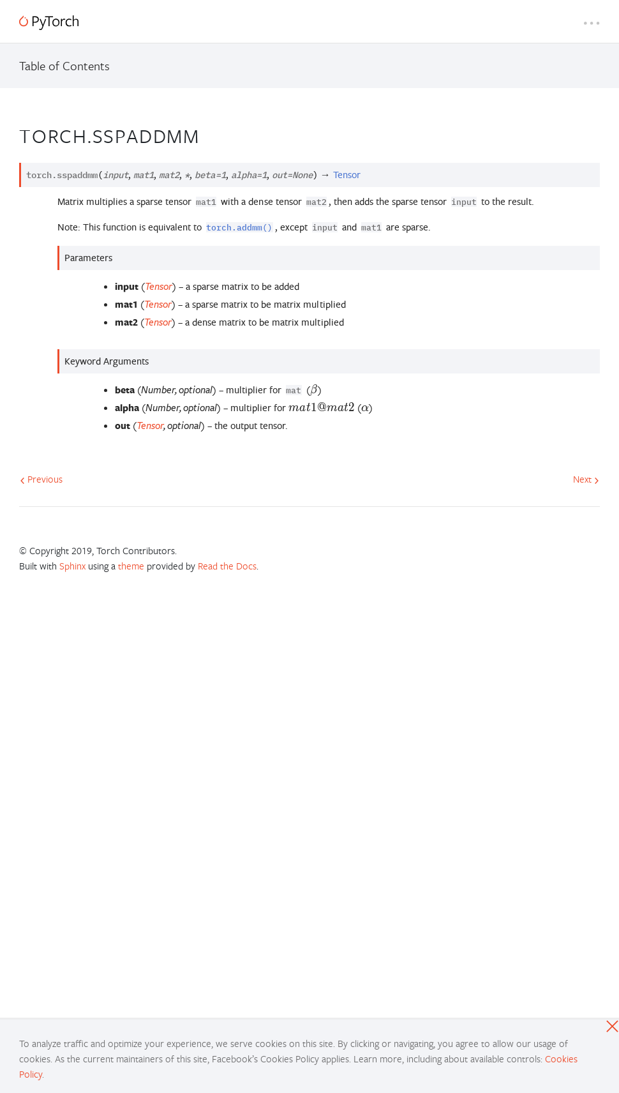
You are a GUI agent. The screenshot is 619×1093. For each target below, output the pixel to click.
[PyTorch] (48, 22)
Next (586, 478)
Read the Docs (227, 565)
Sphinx (72, 565)
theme (131, 565)
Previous (41, 478)
